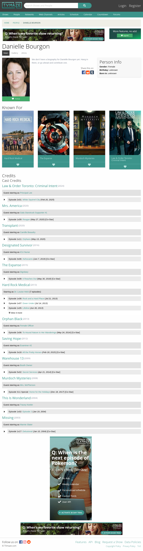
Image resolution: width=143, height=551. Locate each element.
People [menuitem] (17, 14)
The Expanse (46, 158)
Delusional (27, 431)
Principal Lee (26, 193)
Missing (8, 418)
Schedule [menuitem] (74, 14)
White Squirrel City (31, 199)
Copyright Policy (113, 546)
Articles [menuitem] (61, 14)
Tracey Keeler (26, 405)
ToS (139, 546)
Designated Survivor (17, 245)
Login (122, 6)
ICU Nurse (25, 252)
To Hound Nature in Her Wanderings (39, 332)
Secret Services (30, 372)
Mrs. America (12, 206)
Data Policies (133, 542)
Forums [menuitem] (116, 14)
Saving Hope (11, 338)
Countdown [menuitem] (102, 14)
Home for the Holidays (39, 392)
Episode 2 (27, 411)
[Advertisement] (53, 34)
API (91, 542)
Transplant (10, 225)
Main (5, 53)
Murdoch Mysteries (85, 158)
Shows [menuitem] (5, 14)
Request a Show (112, 542)
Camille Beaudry (27, 232)
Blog (97, 542)
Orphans (27, 239)
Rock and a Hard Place (33, 298)
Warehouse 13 (13, 358)
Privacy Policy (129, 546)
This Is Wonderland (16, 398)
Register (135, 6)
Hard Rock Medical (13, 158)
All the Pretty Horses (32, 352)
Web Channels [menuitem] (46, 14)
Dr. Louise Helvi (21, 291)
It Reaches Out (30, 279)
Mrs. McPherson (27, 385)
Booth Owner (26, 365)
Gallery (14, 53)
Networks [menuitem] (29, 14)
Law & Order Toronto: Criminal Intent (121, 159)
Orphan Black (12, 319)
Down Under (28, 303)
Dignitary (24, 272)
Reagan (26, 219)
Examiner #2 (26, 345)
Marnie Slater (26, 424)
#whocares (28, 259)
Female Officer (27, 325)
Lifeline (26, 308)
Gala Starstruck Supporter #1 (33, 212)
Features (80, 542)
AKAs (24, 53)
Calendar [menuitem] (88, 14)
